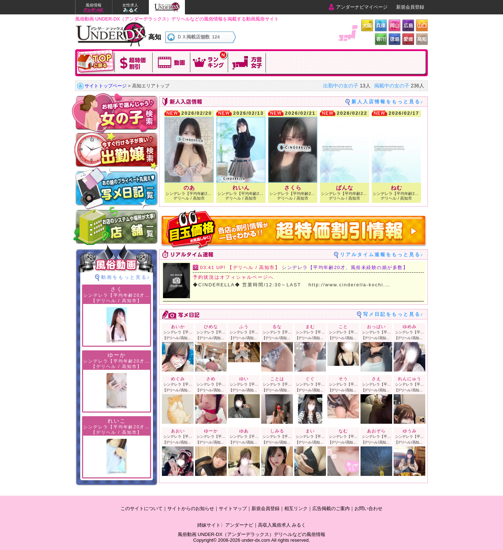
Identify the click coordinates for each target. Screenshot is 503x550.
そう (343, 378)
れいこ (117, 421)
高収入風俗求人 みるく (282, 525)
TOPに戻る (96, 61)
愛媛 (408, 39)
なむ (343, 430)
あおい (178, 430)
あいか (178, 326)
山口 (422, 25)
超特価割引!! (134, 61)
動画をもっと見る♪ (126, 277)
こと (343, 326)
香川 (381, 39)
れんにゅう (409, 378)
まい (310, 430)
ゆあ (246, 430)
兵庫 (381, 25)
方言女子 (247, 61)
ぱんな (344, 188)
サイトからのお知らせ (190, 508)
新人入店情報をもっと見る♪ (388, 101)
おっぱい (376, 326)
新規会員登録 (410, 7)
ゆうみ (410, 430)
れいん (241, 188)
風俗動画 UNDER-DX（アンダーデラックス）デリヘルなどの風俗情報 (251, 534)
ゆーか (211, 430)
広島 (408, 25)
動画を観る (171, 61)
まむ (310, 326)
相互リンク (296, 508)
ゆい (244, 378)
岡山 (394, 25)
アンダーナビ (239, 525)
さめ (211, 378)
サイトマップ (233, 508)
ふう (244, 326)
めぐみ (178, 378)
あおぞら (376, 430)
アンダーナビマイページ (362, 7)
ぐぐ (310, 378)
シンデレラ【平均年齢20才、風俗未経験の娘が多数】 (345, 267)
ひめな (211, 326)
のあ (189, 188)
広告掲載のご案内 (331, 508)
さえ (376, 378)
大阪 (367, 25)
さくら (293, 188)
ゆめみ (410, 326)
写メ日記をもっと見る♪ (393, 314)
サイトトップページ (106, 85)
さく (116, 289)
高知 (422, 39)
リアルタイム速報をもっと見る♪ (382, 254)
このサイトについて (142, 508)
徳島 (394, 39)
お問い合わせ (368, 508)
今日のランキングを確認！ (209, 61)
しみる (277, 430)
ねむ (396, 188)
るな (277, 326)
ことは (277, 378)
